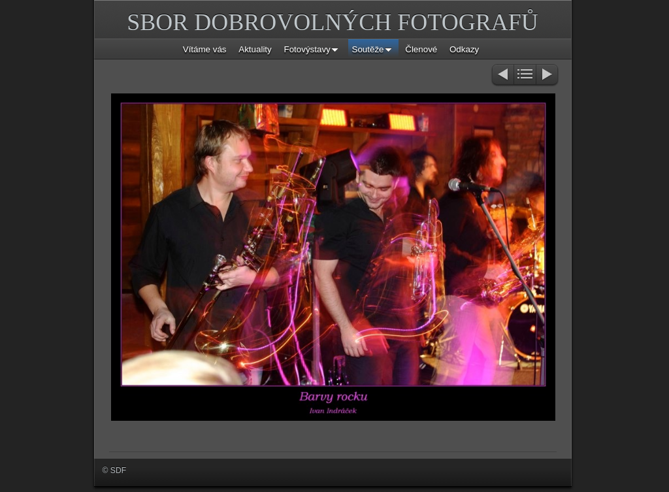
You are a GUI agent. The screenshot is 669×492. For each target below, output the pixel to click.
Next (547, 75)
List (525, 75)
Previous (502, 75)
